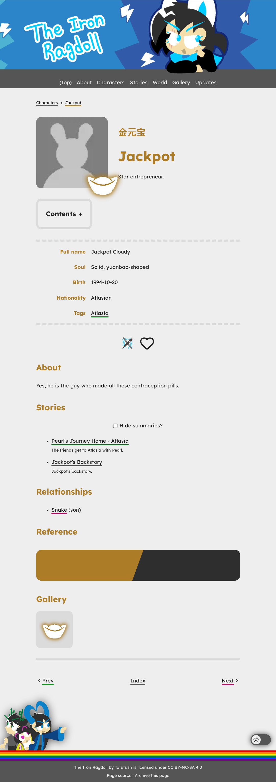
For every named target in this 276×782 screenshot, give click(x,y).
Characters (111, 82)
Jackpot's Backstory (76, 462)
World (160, 82)
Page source (119, 775)
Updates (206, 82)
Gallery (181, 82)
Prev (45, 680)
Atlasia (100, 313)
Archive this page (152, 775)
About (84, 82)
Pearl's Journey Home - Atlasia (90, 441)
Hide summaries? (138, 425)
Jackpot (73, 102)
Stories (139, 82)
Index (137, 680)
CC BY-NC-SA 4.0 (185, 767)
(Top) (65, 82)
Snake (59, 510)
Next (231, 680)
